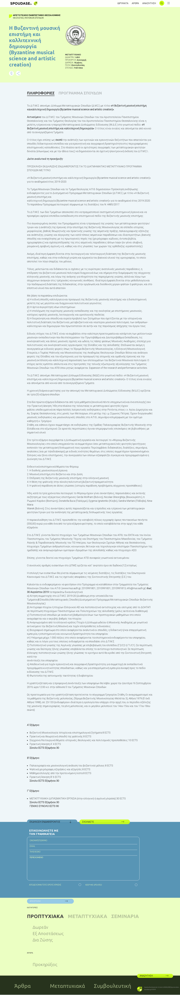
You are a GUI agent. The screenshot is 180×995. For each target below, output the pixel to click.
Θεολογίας (18, 18)
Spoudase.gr (147, 989)
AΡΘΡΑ (135, 3)
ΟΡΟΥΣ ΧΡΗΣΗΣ (54, 885)
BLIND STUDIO (158, 987)
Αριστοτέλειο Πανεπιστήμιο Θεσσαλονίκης (37, 15)
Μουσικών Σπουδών (34, 18)
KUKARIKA (176, 987)
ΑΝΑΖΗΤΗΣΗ (149, 3)
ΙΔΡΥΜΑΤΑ (122, 3)
